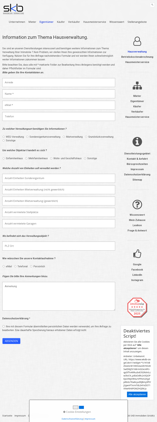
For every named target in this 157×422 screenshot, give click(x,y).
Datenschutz (34, 415)
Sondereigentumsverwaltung (45, 136)
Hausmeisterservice (94, 22)
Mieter (32, 22)
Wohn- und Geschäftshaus (67, 158)
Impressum (137, 169)
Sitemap (137, 179)
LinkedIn (137, 274)
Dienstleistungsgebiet (137, 153)
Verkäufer (74, 22)
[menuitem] (17, 21)
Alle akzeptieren (137, 394)
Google (137, 264)
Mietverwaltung (74, 136)
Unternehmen (17, 22)
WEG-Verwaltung (15, 136)
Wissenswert (116, 22)
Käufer (61, 22)
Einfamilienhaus (14, 158)
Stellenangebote (137, 22)
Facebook (137, 269)
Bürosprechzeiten (137, 164)
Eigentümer (47, 22)
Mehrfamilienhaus (38, 158)
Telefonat (23, 266)
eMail (9, 266)
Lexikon (137, 225)
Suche (46, 415)
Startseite (7, 415)
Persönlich (39, 266)
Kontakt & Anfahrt (137, 158)
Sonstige (11, 140)
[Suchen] (152, 5)
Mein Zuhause (137, 220)
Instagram (137, 280)
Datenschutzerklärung (137, 174)
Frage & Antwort (137, 230)
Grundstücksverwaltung (100, 136)
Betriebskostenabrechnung (137, 56)
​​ (137, 41)
